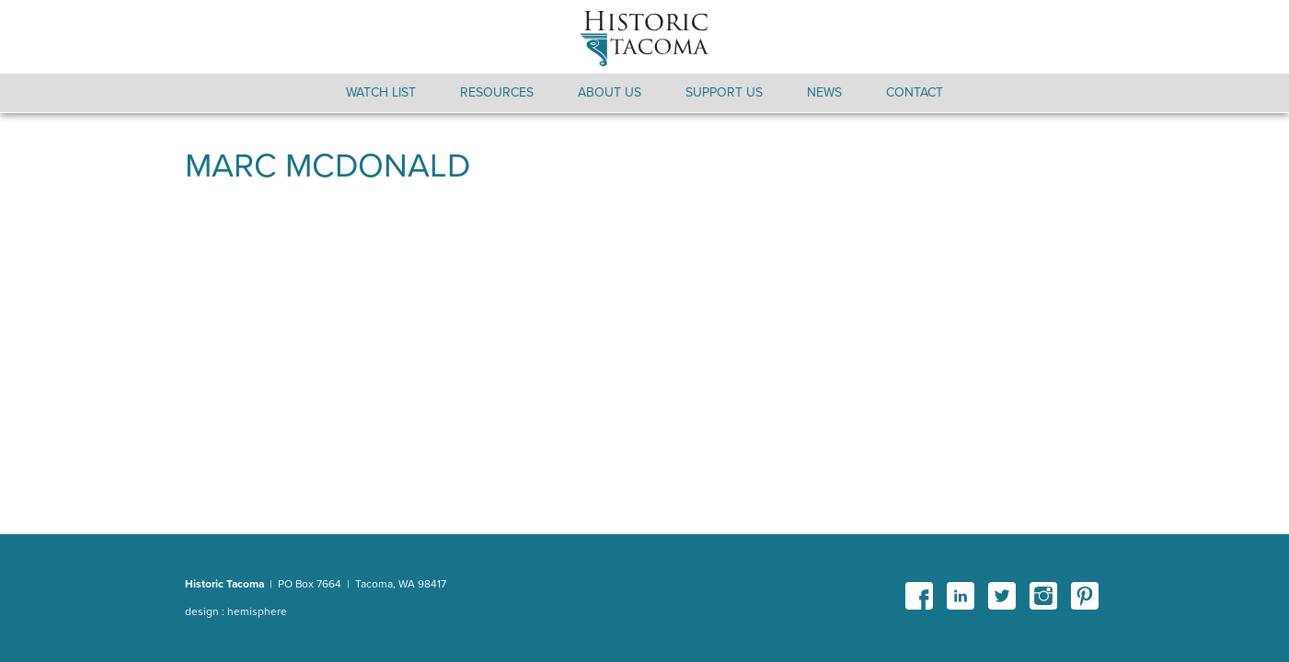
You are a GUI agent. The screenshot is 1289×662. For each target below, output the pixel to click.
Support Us (724, 92)
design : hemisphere (236, 611)
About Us (609, 92)
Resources (497, 92)
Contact (914, 92)
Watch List (381, 92)
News (824, 92)
